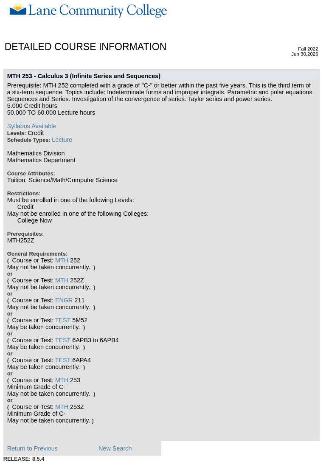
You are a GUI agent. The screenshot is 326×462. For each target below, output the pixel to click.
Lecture (62, 139)
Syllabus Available (31, 126)
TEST (63, 320)
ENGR (64, 300)
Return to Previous (32, 448)
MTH (61, 260)
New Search (115, 448)
